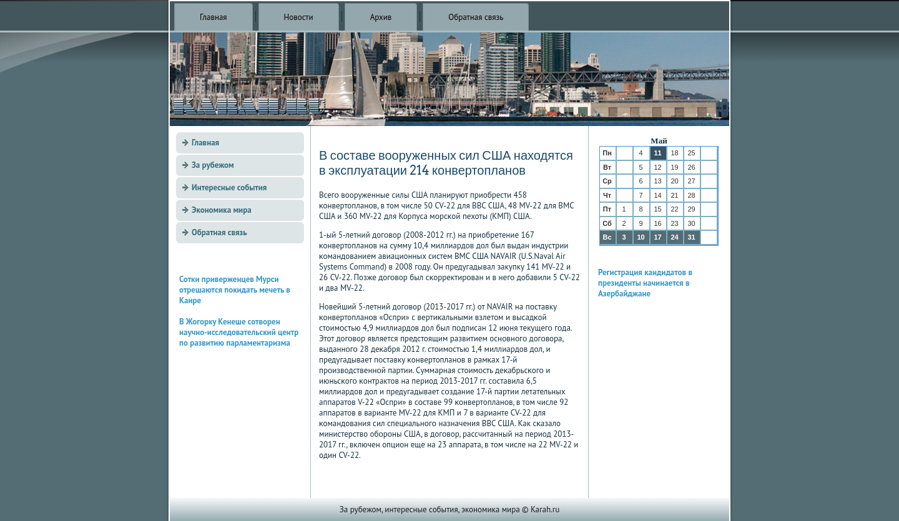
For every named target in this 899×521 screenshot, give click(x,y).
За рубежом (213, 165)
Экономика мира (222, 210)
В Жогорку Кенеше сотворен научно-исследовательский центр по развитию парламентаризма (238, 332)
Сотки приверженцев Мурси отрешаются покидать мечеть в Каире (234, 290)
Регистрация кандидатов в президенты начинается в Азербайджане (645, 283)
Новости (298, 17)
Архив (381, 17)
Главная (213, 17)
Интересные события (229, 187)
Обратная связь (475, 17)
